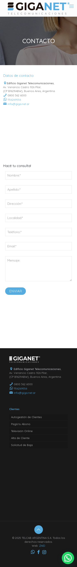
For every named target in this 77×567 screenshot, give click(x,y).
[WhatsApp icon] (33, 552)
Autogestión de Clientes (26, 417)
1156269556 (14, 99)
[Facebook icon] (38, 552)
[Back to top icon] (38, 529)
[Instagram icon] (44, 552)
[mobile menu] (71, 6)
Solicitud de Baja (22, 445)
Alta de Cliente (20, 438)
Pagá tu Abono (20, 424)
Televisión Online (22, 431)
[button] (68, 558)
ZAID (42, 545)
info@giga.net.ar (18, 104)
